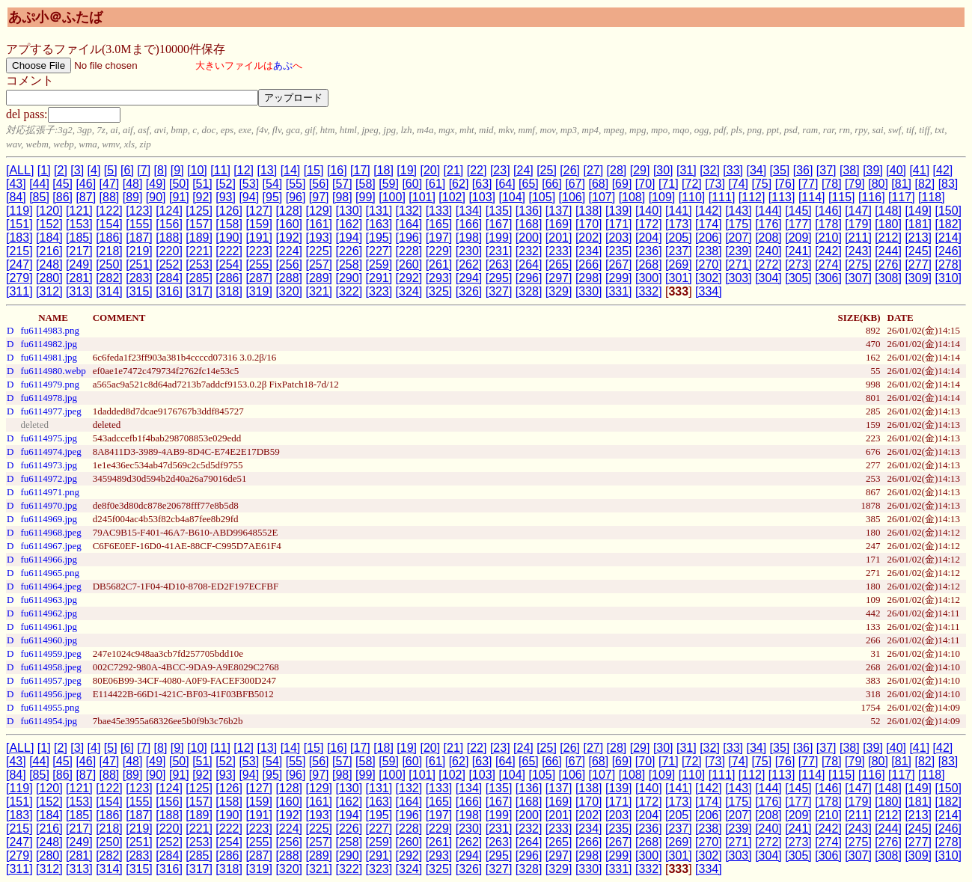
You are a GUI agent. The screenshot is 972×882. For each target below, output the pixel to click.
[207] (738, 237)
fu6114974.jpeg (50, 451)
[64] (505, 183)
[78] (832, 183)
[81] (901, 183)
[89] (133, 197)
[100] (392, 197)
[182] (948, 224)
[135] (499, 210)
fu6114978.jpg (48, 397)
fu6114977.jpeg (50, 411)
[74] (738, 183)
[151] (19, 224)
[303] (738, 278)
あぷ (283, 65)
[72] (692, 183)
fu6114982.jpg (48, 343)
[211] (858, 237)
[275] (858, 264)
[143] (738, 210)
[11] (220, 170)
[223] (258, 251)
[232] (529, 251)
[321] (318, 291)
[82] (924, 183)
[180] (888, 224)
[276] (888, 264)
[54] (273, 183)
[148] (888, 210)
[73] (715, 183)
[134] (469, 210)
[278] (948, 264)
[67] (575, 183)
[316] (169, 291)
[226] (349, 251)
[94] (249, 197)
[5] (110, 170)
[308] (888, 278)
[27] (593, 170)
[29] (640, 170)
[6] (127, 170)
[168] (529, 224)
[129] (318, 210)
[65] (529, 183)
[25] (547, 170)
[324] (409, 291)
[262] (469, 264)
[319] (258, 291)
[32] (710, 170)
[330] (588, 291)
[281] (79, 278)
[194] (349, 237)
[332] (648, 291)
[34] (756, 170)
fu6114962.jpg (48, 613)
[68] (599, 183)
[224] (288, 251)
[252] (169, 264)
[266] (588, 264)
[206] (708, 237)
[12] (243, 170)
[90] (156, 197)
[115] (841, 197)
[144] (768, 210)
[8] (161, 170)
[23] (500, 170)
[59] (389, 183)
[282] (109, 278)
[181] (918, 224)
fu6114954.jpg (48, 720)
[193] (318, 237)
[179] (858, 224)
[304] (768, 278)
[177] (798, 224)
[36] (803, 170)
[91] (179, 197)
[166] (469, 224)
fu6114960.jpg (48, 640)
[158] (229, 224)
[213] (918, 237)
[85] (39, 197)
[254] (229, 264)
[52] (226, 183)
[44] (39, 183)
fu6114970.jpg (48, 505)
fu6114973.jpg (48, 465)
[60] (412, 183)
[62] (459, 183)
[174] (708, 224)
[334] (708, 291)
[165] (439, 224)
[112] (752, 197)
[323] (379, 291)
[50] (179, 183)
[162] (349, 224)
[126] (229, 210)
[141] (678, 210)
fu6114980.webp (52, 370)
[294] (469, 278)
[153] (79, 224)
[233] (558, 251)
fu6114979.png (49, 384)
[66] (552, 183)
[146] (828, 210)
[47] (110, 183)
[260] (409, 264)
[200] (529, 237)
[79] (855, 183)
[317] (199, 291)
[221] (199, 251)
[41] (919, 170)
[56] (319, 183)
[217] (79, 251)
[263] (499, 264)
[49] (156, 183)
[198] (469, 237)
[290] (349, 278)
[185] (79, 237)
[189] (199, 237)
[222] (229, 251)
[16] (337, 170)
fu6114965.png (49, 572)
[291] (379, 278)
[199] (499, 237)
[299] (618, 278)
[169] (558, 224)
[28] (617, 170)
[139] (618, 210)
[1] (44, 170)
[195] (379, 237)
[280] (49, 278)
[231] (499, 251)
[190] (229, 237)
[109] (662, 197)
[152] (49, 224)
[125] (199, 210)
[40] (896, 170)
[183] (19, 237)
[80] (878, 183)
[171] (618, 224)
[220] (169, 251)
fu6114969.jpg (48, 518)
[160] (288, 224)
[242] (828, 251)
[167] (499, 224)
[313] (79, 291)
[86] (62, 197)
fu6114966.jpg (48, 559)
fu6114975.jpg (48, 438)
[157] (199, 224)
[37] (826, 170)
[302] (708, 278)
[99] (365, 197)
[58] (365, 183)
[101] (422, 197)
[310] (948, 278)
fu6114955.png (49, 707)
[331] (618, 291)
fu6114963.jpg (48, 599)
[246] (948, 251)
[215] (19, 251)
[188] (169, 237)
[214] (948, 237)
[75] (762, 183)
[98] (342, 197)
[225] (318, 251)
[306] (828, 278)
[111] (722, 197)
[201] (558, 237)
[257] (318, 264)
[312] (49, 291)
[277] (918, 264)
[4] (94, 170)
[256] (288, 264)
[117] (901, 197)
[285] (199, 278)
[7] (143, 170)
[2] (60, 170)
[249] (79, 264)
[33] (733, 170)
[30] (663, 170)
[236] (648, 251)
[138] (588, 210)
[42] (943, 170)
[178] (828, 224)
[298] (588, 278)
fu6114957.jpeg (50, 680)
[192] (288, 237)
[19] (407, 170)
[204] (648, 237)
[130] (349, 210)
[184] (49, 237)
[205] (678, 237)
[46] (86, 183)
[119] (19, 210)
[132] (409, 210)
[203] (618, 237)
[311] (19, 291)
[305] (798, 278)
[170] (588, 224)
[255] (258, 264)
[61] (436, 183)
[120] (49, 210)
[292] (409, 278)
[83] (948, 183)
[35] (780, 170)
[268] (648, 264)
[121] (79, 210)
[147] (858, 210)
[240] (768, 251)
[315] (139, 291)
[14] (291, 170)
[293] (439, 278)
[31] (686, 170)
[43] (16, 183)
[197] (439, 237)
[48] (133, 183)
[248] (49, 264)
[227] (379, 251)
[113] (781, 197)
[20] (430, 170)
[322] (349, 291)
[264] (529, 264)
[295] (499, 278)
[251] (139, 264)
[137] (558, 210)
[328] (529, 291)
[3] (77, 170)
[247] (19, 264)
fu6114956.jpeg (50, 693)
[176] (768, 224)
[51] (202, 183)
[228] (409, 251)
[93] (226, 197)
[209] (798, 237)
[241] (798, 251)
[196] (409, 237)
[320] (288, 291)
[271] (738, 264)
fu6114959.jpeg (50, 653)
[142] (708, 210)
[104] (511, 197)
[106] (572, 197)
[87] (86, 197)
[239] (738, 251)
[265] (558, 264)
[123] (139, 210)
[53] (249, 183)
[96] (296, 197)
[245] (918, 251)
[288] (288, 278)
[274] (828, 264)
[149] (918, 210)
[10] (197, 170)
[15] (314, 170)
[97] (319, 197)
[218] (109, 251)
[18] (383, 170)
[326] (469, 291)
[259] (379, 264)
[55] (296, 183)
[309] (918, 278)
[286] (229, 278)
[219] (139, 251)
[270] (708, 264)
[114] (811, 197)
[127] (258, 210)
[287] (258, 278)
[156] (169, 224)
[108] (632, 197)
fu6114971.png (49, 491)
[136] (529, 210)
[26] (570, 170)
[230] (469, 251)
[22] (477, 170)
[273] (798, 264)
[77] (808, 183)
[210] (828, 237)
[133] (439, 210)
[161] (318, 224)
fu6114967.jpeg (50, 545)
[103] (481, 197)
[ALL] (20, 170)
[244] (888, 251)
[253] (199, 264)
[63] (482, 183)
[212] (888, 237)
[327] (499, 291)
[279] (19, 278)
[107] (602, 197)
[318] (229, 291)
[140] (648, 210)
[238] (708, 251)
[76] (785, 183)
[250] (109, 264)
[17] (360, 170)
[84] (16, 197)
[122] (109, 210)
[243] (858, 251)
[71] (668, 183)
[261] (439, 264)
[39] (873, 170)
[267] (618, 264)
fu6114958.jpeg (50, 667)
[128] (288, 210)
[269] (678, 264)
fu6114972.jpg (48, 478)
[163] (379, 224)
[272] (768, 264)
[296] (529, 278)
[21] (454, 170)
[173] (678, 224)
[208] (768, 237)
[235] (618, 251)
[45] (62, 183)
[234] (588, 251)
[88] (110, 197)
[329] (558, 291)
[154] (109, 224)
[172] (648, 224)
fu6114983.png (49, 330)
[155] (139, 224)
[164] (409, 224)
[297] (558, 278)
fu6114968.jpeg (50, 532)
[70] (645, 183)
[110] (692, 197)
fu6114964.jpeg (50, 586)
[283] (139, 278)
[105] (541, 197)
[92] (202, 197)
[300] (648, 278)
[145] (798, 210)
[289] (318, 278)
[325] (439, 291)
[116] (871, 197)
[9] (177, 170)
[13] (267, 170)
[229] (439, 251)
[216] (49, 251)
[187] (139, 237)
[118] (931, 197)
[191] (258, 237)
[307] (858, 278)
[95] (273, 197)
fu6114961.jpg (48, 626)
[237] (678, 251)
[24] (523, 170)
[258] (349, 264)
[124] (169, 210)
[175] (738, 224)
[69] (622, 183)
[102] (451, 197)
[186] (109, 237)
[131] (379, 210)
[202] (588, 237)
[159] (258, 224)
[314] (109, 291)
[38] (850, 170)
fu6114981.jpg (48, 357)
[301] (678, 278)
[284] (169, 278)
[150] (948, 210)
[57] (342, 183)
